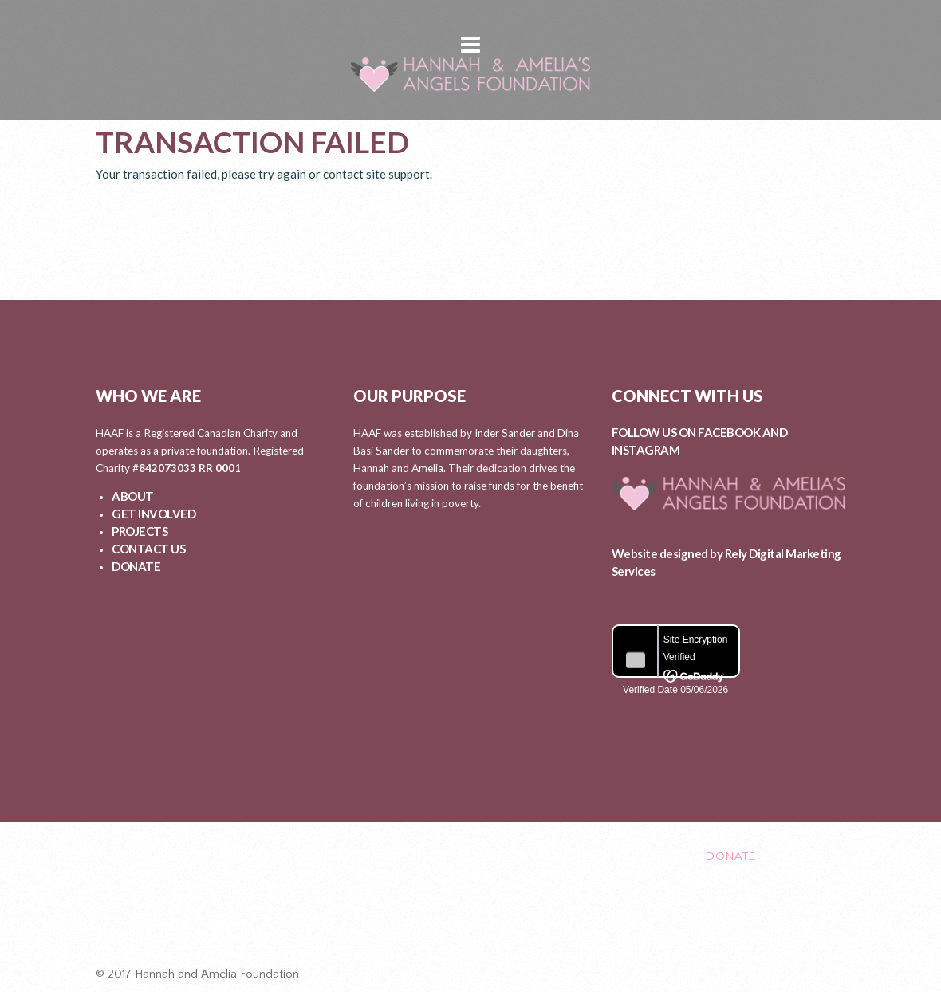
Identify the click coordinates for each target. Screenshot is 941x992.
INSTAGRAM (646, 450)
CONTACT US (148, 548)
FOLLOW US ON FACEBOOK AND (700, 432)
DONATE (136, 566)
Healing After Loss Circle (477, 922)
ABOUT (133, 496)
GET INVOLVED (153, 513)
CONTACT (618, 855)
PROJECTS (139, 531)
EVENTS (538, 855)
